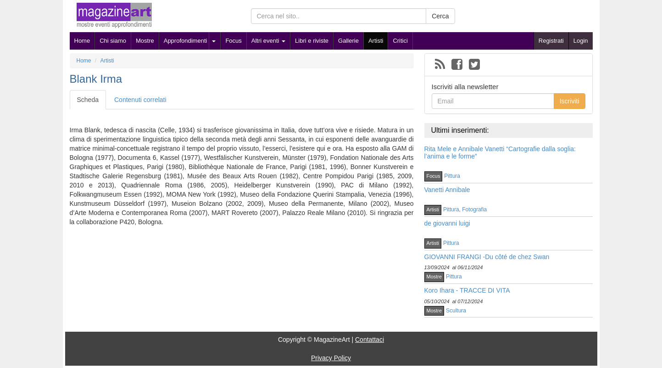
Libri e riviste (311, 40)
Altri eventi (268, 40)
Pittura (452, 176)
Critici (400, 40)
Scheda (88, 99)
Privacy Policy (331, 358)
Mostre (145, 40)
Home (82, 40)
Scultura (456, 310)
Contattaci (369, 339)
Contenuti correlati (140, 99)
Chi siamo (113, 40)
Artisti (376, 40)
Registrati (551, 40)
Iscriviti (569, 101)
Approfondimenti (185, 40)
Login (580, 40)
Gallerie (348, 40)
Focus (233, 40)
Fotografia (474, 209)
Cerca (440, 16)
